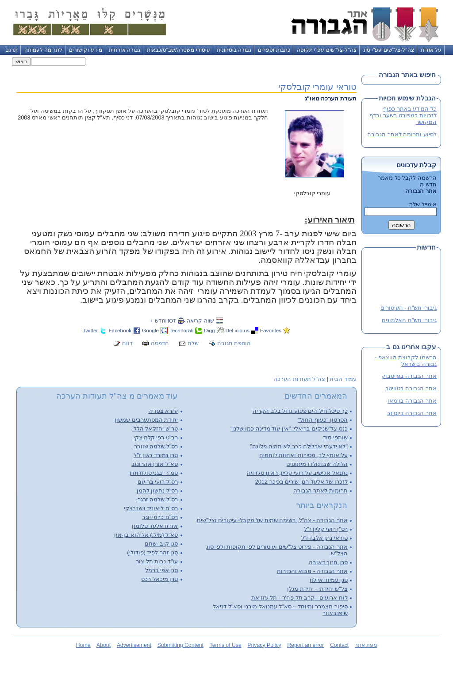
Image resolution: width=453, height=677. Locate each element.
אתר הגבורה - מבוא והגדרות (312, 571)
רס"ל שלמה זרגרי (157, 499)
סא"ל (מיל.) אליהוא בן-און (146, 534)
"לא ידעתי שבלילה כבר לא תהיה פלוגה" (299, 446)
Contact (339, 645)
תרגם (11, 50)
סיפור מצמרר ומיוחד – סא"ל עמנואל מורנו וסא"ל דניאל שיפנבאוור (280, 609)
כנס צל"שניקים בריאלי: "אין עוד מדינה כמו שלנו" (289, 428)
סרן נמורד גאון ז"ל (156, 455)
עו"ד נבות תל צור (157, 561)
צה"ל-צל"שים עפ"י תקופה (327, 50)
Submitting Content (180, 645)
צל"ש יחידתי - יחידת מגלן (317, 588)
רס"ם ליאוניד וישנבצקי (151, 508)
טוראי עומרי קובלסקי (317, 86)
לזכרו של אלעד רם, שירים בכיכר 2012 (301, 481)
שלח (193, 343)
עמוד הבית (343, 379)
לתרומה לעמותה (43, 50)
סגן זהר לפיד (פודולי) (152, 552)
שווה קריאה (200, 320)
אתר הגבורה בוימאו (412, 400)
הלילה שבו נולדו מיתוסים (317, 464)
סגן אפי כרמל (161, 570)
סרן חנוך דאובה (328, 562)
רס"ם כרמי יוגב (160, 517)
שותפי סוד (335, 437)
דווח (127, 343)
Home (83, 645)
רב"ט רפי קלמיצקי (156, 437)
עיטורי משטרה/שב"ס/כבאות (178, 50)
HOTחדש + (163, 320)
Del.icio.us (238, 330)
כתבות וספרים (274, 50)
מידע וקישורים (85, 50)
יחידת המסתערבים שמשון (146, 419)
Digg (209, 330)
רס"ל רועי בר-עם (158, 481)
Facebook (119, 330)
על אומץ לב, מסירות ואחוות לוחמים (303, 455)
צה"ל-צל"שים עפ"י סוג (388, 50)
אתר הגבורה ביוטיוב (412, 413)
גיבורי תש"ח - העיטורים (408, 308)
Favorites (270, 330)
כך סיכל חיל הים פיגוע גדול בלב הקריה (300, 411)
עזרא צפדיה (163, 411)
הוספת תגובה (234, 343)
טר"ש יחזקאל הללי (155, 428)
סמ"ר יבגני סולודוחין (154, 472)
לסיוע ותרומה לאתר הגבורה (402, 134)
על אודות (431, 50)
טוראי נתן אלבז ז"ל (324, 538)
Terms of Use (226, 645)
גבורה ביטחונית (234, 50)
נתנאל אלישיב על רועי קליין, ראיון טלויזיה (297, 472)
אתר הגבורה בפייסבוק (409, 376)
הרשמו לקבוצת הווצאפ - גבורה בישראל (406, 360)
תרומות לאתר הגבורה (320, 490)
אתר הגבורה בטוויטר (411, 388)
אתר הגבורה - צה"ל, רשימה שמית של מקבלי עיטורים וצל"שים (272, 520)
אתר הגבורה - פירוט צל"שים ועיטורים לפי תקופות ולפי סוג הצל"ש (277, 550)
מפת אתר (366, 645)
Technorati (181, 330)
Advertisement (134, 645)
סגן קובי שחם (161, 543)
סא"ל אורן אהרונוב (154, 464)
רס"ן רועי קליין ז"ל (326, 529)
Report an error (305, 645)
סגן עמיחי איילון (329, 580)
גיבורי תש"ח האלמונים (409, 320)
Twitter (90, 330)
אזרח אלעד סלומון (155, 526)
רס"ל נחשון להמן (157, 490)
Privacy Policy (264, 645)
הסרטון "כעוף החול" (323, 419)
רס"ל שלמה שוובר (156, 446)
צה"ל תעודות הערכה (299, 379)
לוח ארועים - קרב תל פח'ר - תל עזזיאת (299, 597)
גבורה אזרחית (124, 50)
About (103, 645)
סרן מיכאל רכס (159, 579)
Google (150, 330)
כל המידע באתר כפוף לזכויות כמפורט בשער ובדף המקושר (403, 115)
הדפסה (160, 343)
